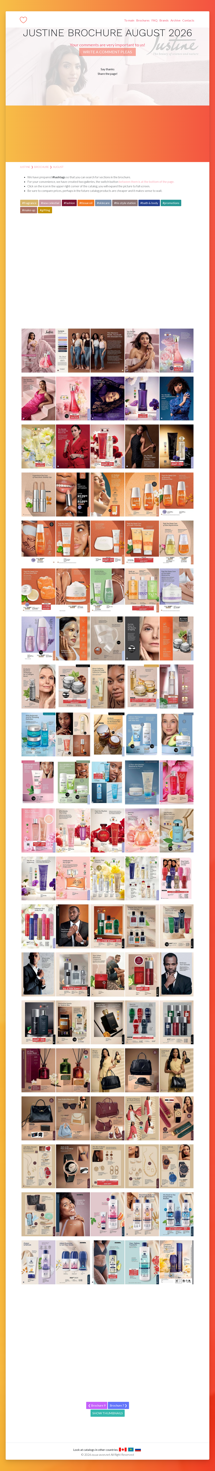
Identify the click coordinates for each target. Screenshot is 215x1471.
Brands (164, 20)
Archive (175, 20)
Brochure (41, 166)
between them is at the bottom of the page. (146, 181)
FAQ (154, 20)
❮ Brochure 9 (96, 1405)
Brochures (143, 20)
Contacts (188, 20)
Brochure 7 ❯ (118, 1405)
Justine (25, 166)
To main (129, 20)
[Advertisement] (107, 133)
